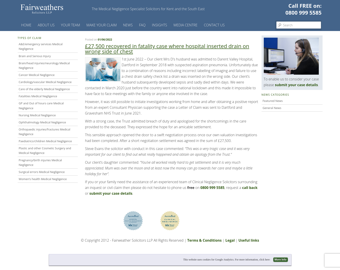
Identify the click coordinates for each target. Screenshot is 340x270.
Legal (230, 240)
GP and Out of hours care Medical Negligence (41, 105)
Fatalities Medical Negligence (38, 96)
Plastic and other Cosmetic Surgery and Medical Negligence (45, 150)
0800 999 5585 (303, 12)
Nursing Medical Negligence (37, 115)
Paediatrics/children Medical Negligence (45, 141)
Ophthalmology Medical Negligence (42, 122)
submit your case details (111, 193)
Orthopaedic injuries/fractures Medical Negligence (44, 131)
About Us (46, 25)
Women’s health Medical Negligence (43, 179)
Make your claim (101, 25)
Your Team (70, 25)
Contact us (214, 25)
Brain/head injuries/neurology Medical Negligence (44, 65)
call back (250, 187)
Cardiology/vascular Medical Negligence (45, 82)
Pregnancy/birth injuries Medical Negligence (40, 162)
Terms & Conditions (204, 240)
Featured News (273, 101)
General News (272, 108)
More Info (281, 259)
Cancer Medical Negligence (37, 75)
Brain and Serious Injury (35, 56)
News (128, 25)
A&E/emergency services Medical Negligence (41, 46)
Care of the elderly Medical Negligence (44, 89)
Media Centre (185, 25)
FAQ (142, 25)
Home (26, 25)
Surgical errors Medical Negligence (42, 172)
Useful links (248, 240)
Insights (159, 25)
